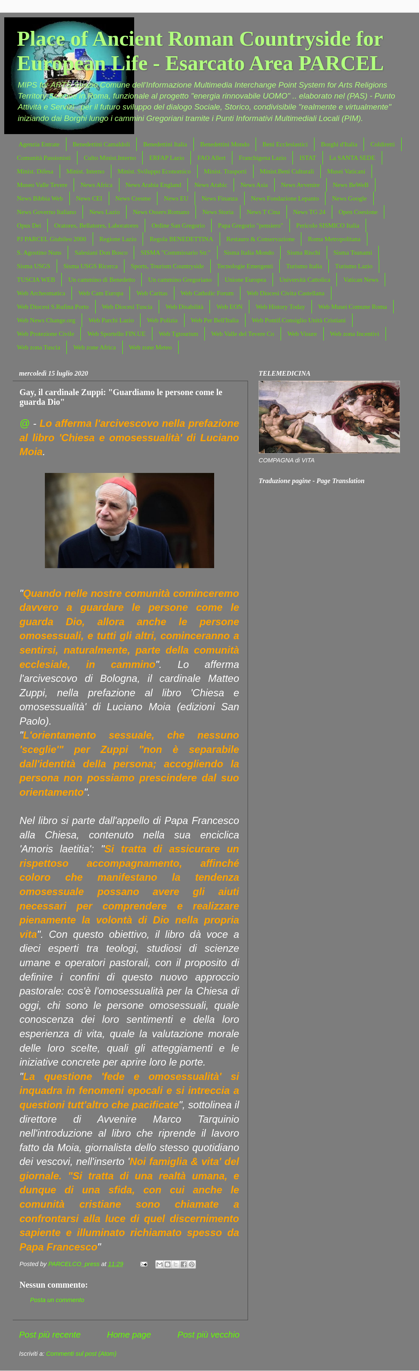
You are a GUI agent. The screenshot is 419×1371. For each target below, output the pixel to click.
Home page (129, 1334)
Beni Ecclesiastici (285, 144)
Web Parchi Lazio (111, 320)
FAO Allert (211, 157)
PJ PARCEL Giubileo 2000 (51, 239)
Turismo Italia (304, 266)
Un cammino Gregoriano (180, 279)
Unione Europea (245, 279)
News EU (176, 198)
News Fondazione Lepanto (285, 198)
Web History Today (280, 306)
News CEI (89, 198)
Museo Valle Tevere (42, 184)
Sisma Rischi (303, 252)
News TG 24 (309, 212)
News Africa (96, 184)
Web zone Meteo (150, 347)
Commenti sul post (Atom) (81, 1353)
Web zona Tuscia (38, 347)
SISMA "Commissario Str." (175, 252)
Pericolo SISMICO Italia (327, 225)
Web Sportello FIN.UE (116, 333)
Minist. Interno (85, 171)
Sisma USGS (33, 266)
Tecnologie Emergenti (245, 266)
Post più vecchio (208, 1334)
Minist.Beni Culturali (287, 171)
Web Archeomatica (41, 293)
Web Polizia (162, 320)
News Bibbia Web (40, 198)
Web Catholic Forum (207, 293)
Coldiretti (382, 144)
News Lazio (104, 212)
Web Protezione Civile (45, 333)
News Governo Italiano (46, 212)
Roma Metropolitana (334, 239)
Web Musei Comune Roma (352, 306)
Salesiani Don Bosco (100, 252)
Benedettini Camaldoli (101, 144)
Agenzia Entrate (39, 144)
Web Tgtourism (178, 333)
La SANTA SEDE (352, 157)
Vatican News (360, 279)
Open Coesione (358, 212)
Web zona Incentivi (354, 333)
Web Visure (302, 333)
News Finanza (219, 198)
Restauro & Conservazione (260, 239)
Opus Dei (29, 225)
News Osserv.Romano (161, 212)
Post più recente (50, 1334)
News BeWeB (351, 184)
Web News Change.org (46, 320)
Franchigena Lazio (262, 157)
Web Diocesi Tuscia (127, 306)
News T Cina (263, 212)
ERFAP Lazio (166, 157)
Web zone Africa (94, 347)
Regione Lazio (118, 239)
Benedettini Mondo (224, 144)
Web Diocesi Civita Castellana (285, 293)
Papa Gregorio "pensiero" (250, 225)
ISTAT (307, 157)
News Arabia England (154, 184)
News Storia (218, 212)
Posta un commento (57, 1300)
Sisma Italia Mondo (249, 252)
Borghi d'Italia (339, 144)
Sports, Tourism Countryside (167, 266)
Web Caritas (151, 293)
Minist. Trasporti (225, 171)
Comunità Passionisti (44, 157)
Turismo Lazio (353, 266)
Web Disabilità (184, 306)
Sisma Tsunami (353, 252)
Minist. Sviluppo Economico (154, 171)
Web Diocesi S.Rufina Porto (53, 306)
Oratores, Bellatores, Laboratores (96, 225)
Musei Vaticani (346, 171)
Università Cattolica (304, 279)
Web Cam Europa (100, 293)
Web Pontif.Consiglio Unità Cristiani (299, 320)
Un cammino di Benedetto (101, 279)
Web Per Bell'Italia (215, 320)
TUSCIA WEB (36, 279)
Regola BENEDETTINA (181, 239)
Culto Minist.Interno (110, 157)
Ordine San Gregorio (178, 225)
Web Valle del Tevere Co (242, 333)
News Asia (254, 184)
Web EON (229, 306)
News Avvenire (300, 184)
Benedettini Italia (165, 144)
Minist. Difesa (35, 171)
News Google (349, 198)
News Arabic (210, 184)
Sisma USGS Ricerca (90, 266)
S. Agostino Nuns (39, 252)
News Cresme (133, 198)
